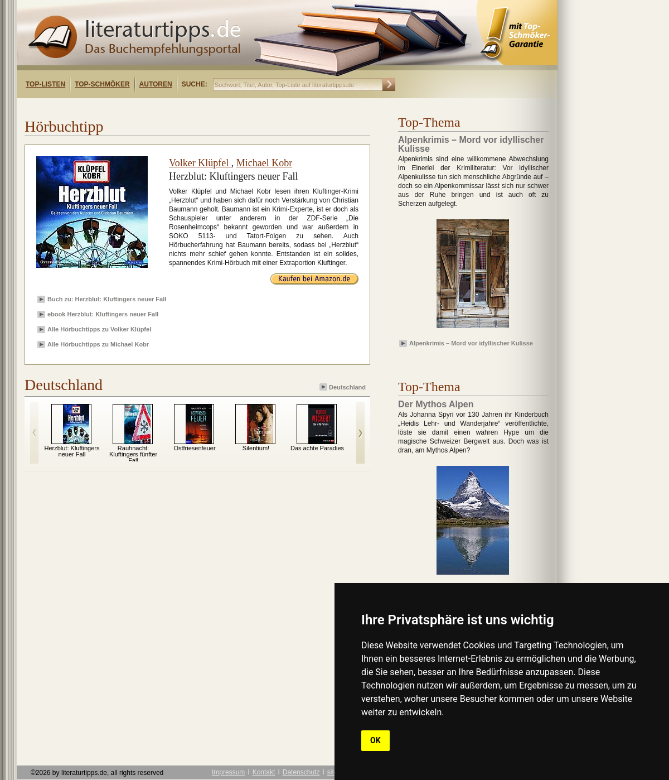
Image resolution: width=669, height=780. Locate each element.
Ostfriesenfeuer (194, 448)
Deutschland (343, 387)
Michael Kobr (264, 162)
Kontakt (264, 772)
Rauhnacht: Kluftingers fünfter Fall (133, 454)
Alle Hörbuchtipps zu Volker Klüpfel (99, 329)
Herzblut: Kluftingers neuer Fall (71, 451)
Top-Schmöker (102, 84)
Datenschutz (301, 772)
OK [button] (375, 740)
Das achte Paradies (317, 448)
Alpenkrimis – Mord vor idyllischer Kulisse (471, 343)
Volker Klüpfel (200, 162)
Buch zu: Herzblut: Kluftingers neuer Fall (106, 299)
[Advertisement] (160, 108)
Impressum (228, 772)
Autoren (155, 84)
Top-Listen (45, 84)
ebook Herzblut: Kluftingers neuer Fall (102, 314)
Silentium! (256, 448)
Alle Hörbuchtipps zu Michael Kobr (98, 344)
